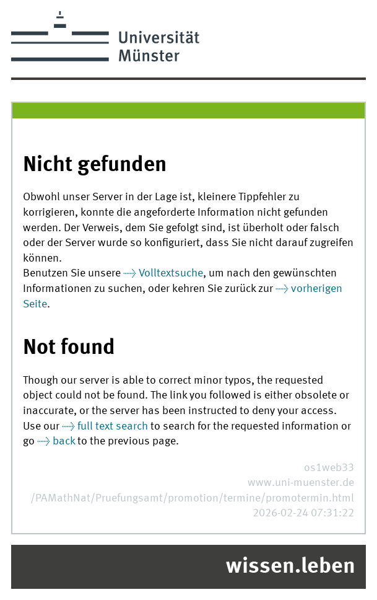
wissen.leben (290, 567)
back (64, 441)
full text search (112, 426)
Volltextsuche (171, 273)
